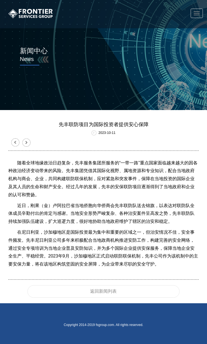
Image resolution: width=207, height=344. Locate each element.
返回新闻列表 (103, 291)
